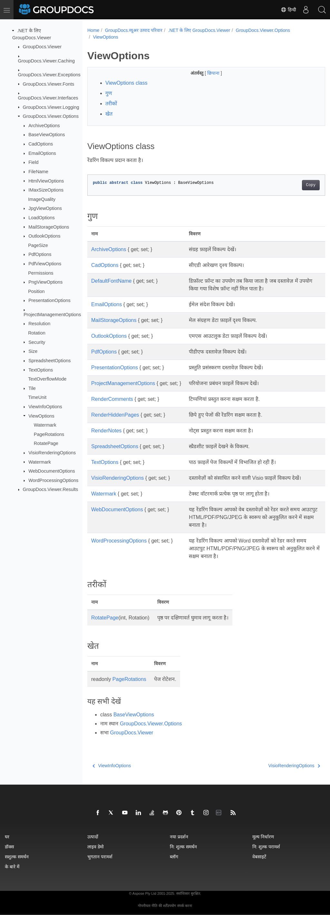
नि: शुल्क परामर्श (266, 847)
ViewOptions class (126, 83)
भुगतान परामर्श (99, 857)
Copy (294, 185)
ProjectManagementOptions (52, 314)
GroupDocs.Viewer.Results (50, 489)
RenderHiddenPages (115, 415)
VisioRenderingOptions (52, 452)
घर (7, 837)
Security (36, 341)
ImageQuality (41, 199)
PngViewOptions (45, 282)
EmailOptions (42, 153)
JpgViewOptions (45, 208)
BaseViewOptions (46, 134)
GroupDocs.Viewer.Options (51, 116)
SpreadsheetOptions (49, 360)
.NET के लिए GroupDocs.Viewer (199, 30)
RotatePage (46, 443)
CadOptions (40, 143)
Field (33, 162)
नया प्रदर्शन (179, 837)
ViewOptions (41, 415)
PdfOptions (39, 254)
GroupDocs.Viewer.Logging (51, 106)
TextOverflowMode (47, 379)
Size (32, 351)
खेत (108, 114)
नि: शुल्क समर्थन (183, 847)
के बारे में (12, 866)
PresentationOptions (49, 300)
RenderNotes (106, 430)
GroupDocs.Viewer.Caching (46, 60)
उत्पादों (92, 837)
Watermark (45, 425)
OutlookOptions (44, 236)
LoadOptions (41, 217)
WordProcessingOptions (53, 480)
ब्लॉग (174, 857)
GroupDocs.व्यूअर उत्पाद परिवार (133, 30)
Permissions (40, 272)
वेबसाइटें (259, 857)
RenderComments (112, 399)
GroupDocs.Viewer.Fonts (48, 83)
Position (36, 291)
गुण (108, 93)
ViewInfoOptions (45, 406)
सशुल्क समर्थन (17, 857)
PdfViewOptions (44, 263)
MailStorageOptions (48, 226)
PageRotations (49, 434)
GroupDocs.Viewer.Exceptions (49, 74)
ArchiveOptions (44, 125)
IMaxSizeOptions (45, 190)
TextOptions (40, 369)
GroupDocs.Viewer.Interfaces (48, 97)
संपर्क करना (184, 906)
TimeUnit (37, 397)
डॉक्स (9, 847)
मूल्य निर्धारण (263, 837)
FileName (38, 171)
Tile (32, 388)
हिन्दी (288, 10)
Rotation (36, 332)
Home (93, 30)
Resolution (39, 323)
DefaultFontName (111, 281)
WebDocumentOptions (51, 471)
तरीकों (111, 103)
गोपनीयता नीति (147, 906)
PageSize (38, 245)
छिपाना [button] (205, 73)
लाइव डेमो (95, 847)
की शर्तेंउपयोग (167, 906)
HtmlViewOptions (46, 180)
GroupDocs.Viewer (42, 46)
